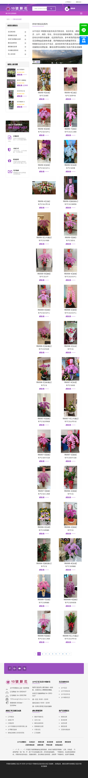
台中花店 (64, 688)
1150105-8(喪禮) (70, 563)
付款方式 (16, 148)
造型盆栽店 (59, 745)
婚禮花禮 (40, 745)
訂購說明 (16, 136)
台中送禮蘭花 (21, 742)
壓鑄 (32, 769)
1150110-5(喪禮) (71, 165)
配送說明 (16, 159)
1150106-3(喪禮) (44, 527)
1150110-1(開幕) (70, 237)
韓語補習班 (75, 769)
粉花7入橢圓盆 (21, 80)
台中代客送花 (65, 691)
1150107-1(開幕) (44, 491)
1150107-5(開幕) (44, 418)
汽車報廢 (42, 769)
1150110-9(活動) (71, 93)
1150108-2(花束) (70, 346)
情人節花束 (11, 54)
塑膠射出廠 (63, 771)
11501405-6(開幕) (70, 599)
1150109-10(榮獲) (44, 274)
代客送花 (37, 729)
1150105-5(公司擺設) (71, 636)
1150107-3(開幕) (44, 455)
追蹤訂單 (11, 720)
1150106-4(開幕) (70, 491)
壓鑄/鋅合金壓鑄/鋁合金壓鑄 (15, 769)
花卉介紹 (37, 720)
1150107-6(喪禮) (70, 382)
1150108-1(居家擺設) (44, 382)
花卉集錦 (16, 170)
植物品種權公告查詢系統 (16, 733)
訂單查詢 (68, 2)
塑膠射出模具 (72, 771)
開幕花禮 (64, 717)
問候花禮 (49, 745)
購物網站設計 (55, 771)
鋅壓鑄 (28, 769)
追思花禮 (64, 723)
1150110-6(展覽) (44, 165)
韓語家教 (68, 769)
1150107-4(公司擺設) (71, 418)
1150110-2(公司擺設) (44, 237)
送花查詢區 (11, 32)
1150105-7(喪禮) (44, 599)
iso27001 (61, 769)
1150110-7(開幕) (71, 129)
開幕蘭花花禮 (12, 35)
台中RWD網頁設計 (44, 771)
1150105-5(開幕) (44, 636)
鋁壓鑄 (36, 769)
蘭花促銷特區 (12, 43)
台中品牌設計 (23, 771)
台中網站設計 (32, 771)
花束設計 (32, 742)
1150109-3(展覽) (44, 310)
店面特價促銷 (65, 729)
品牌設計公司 (14, 771)
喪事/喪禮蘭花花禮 (14, 39)
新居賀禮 (64, 720)
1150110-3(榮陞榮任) (70, 201)
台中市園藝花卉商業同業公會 (17, 726)
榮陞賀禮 (64, 726)
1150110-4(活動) (44, 201)
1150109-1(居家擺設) (44, 346)
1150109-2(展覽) (70, 310)
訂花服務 (37, 733)
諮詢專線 (83, 40)
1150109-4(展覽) (70, 274)
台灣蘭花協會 (12, 729)
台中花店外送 (65, 694)
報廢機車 (55, 769)
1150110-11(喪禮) (44, 93)
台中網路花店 (65, 697)
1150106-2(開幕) (70, 527)
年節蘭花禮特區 (13, 50)
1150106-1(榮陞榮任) (44, 563)
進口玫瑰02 (20, 69)
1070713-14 (21, 91)
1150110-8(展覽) (44, 129)
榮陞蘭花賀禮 (12, 47)
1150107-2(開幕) (70, 455)
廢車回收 (48, 769)
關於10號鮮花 (38, 717)
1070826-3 (20, 102)
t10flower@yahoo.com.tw (20, 699)
